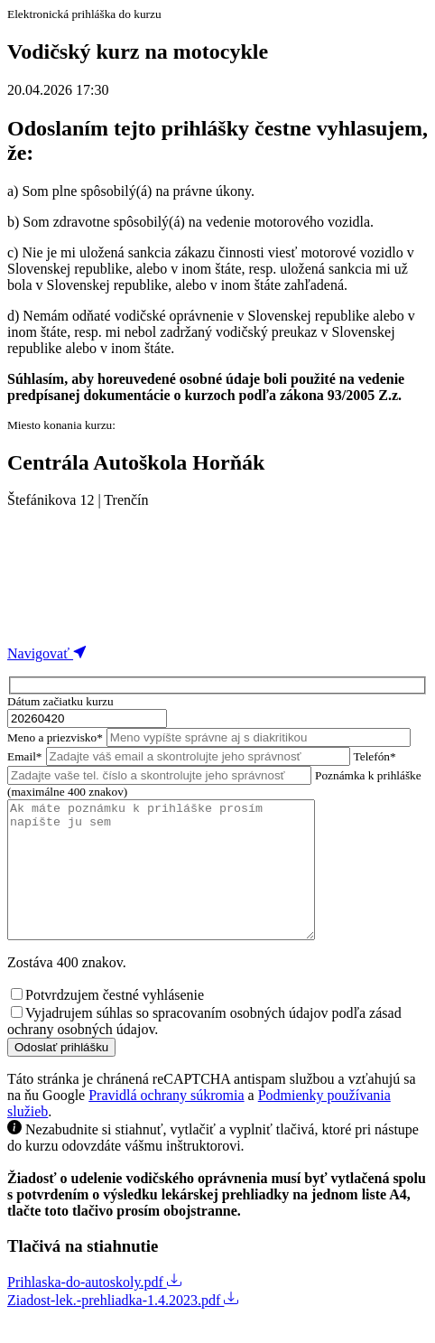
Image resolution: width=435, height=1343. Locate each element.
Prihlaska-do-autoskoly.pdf (94, 1309)
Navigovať (47, 653)
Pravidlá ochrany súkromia (166, 1122)
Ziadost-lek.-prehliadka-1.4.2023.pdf (122, 1327)
